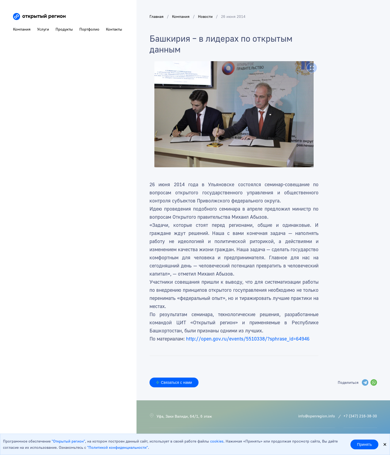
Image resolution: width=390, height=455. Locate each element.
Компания (181, 16)
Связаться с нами (174, 382)
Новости (205, 16)
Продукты (64, 29)
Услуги (43, 29)
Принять (364, 444)
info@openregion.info (316, 416)
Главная (157, 16)
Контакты (114, 29)
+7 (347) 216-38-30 (360, 416)
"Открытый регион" (68, 441)
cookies (216, 441)
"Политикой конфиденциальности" (117, 447)
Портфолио (89, 29)
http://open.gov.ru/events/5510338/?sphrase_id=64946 (248, 339)
